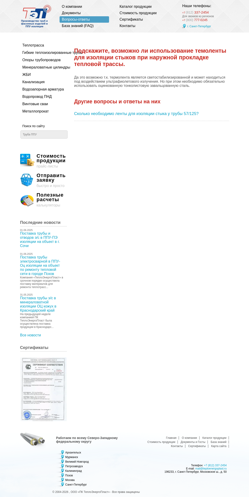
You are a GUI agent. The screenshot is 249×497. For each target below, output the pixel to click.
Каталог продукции (136, 6)
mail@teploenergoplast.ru (211, 468)
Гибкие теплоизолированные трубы (42, 53)
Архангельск (73, 452)
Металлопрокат (35, 111)
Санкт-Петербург (76, 484)
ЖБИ (26, 75)
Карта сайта (219, 446)
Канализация (33, 82)
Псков (69, 475)
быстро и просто (43, 180)
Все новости (30, 335)
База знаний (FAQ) (78, 26)
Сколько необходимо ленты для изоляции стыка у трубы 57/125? (136, 113)
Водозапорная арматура (42, 89)
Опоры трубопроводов (41, 60)
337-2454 (198, 11)
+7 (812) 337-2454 (215, 465)
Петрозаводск (74, 466)
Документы (71, 13)
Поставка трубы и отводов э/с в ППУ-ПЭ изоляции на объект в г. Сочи (40, 239)
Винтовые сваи (35, 104)
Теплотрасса (33, 45)
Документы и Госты (193, 442)
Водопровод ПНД (37, 97)
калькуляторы (43, 200)
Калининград (73, 470)
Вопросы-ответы (76, 19)
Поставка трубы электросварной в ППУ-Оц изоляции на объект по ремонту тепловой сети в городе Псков (40, 265)
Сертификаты (131, 19)
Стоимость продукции (138, 13)
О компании (72, 6)
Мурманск (71, 457)
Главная (171, 437)
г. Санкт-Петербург (199, 26)
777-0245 (196, 20)
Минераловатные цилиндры (42, 67)
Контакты (127, 26)
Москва (70, 480)
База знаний (219, 442)
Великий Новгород (77, 461)
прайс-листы (43, 161)
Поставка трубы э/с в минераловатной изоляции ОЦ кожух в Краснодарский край (38, 304)
